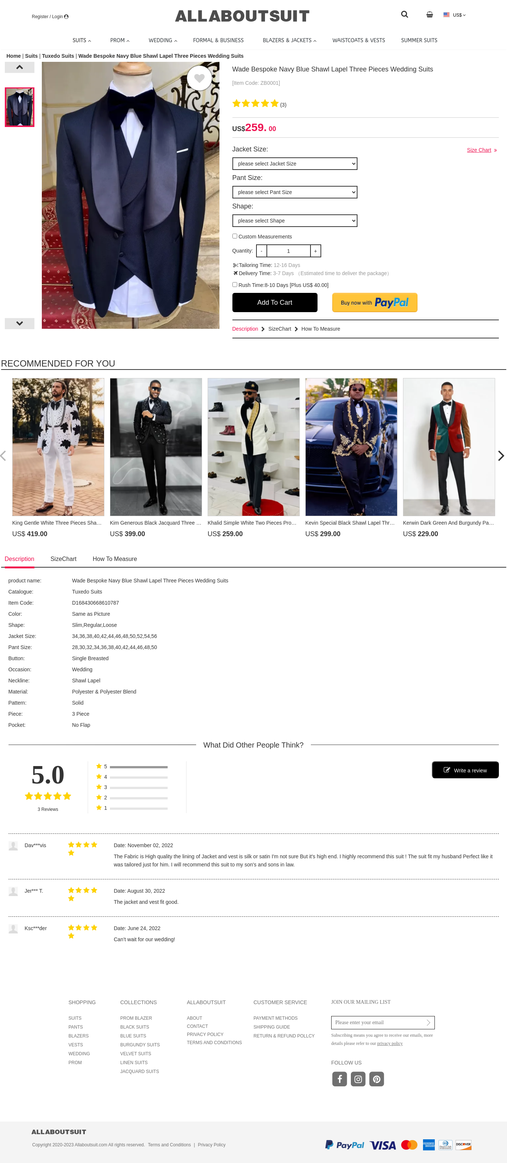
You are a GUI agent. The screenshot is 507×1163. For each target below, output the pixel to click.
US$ (454, 15)
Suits (31, 56)
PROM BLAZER (136, 1018)
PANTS (75, 1027)
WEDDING (79, 1053)
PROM (75, 1062)
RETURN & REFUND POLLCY (284, 1036)
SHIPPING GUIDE (272, 1027)
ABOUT (194, 1018)
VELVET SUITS (135, 1053)
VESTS (75, 1044)
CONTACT (197, 1026)
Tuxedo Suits (58, 56)
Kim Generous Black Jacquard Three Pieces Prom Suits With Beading (190, 523)
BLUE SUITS (133, 1036)
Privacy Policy (212, 1144)
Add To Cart (274, 302)
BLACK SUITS (134, 1027)
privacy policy (390, 1043)
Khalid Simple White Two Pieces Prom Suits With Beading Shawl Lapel (289, 523)
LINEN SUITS (134, 1062)
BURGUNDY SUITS (140, 1044)
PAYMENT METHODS (276, 1018)
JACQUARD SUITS (139, 1071)
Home (15, 56)
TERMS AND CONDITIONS (214, 1042)
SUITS (74, 1018)
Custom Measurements (262, 237)
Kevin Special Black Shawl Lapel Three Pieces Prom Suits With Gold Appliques (396, 523)
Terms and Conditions (169, 1144)
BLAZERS (78, 1036)
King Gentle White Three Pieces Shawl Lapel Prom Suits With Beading (93, 523)
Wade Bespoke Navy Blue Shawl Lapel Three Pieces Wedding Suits (161, 56)
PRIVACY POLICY (205, 1034)
